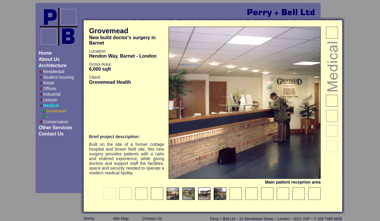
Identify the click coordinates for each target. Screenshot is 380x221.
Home (45, 53)
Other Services (55, 127)
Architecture (52, 65)
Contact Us (51, 133)
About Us (49, 59)
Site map (121, 218)
